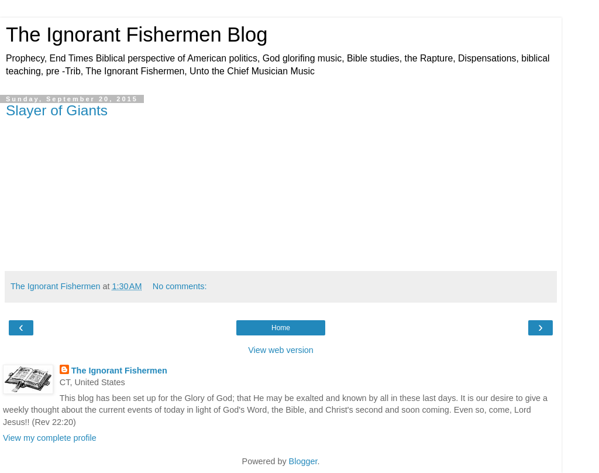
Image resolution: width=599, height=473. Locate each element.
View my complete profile (50, 438)
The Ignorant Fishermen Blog (136, 34)
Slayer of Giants (57, 110)
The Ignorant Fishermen (119, 370)
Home (280, 328)
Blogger (303, 461)
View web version (281, 350)
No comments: (180, 286)
